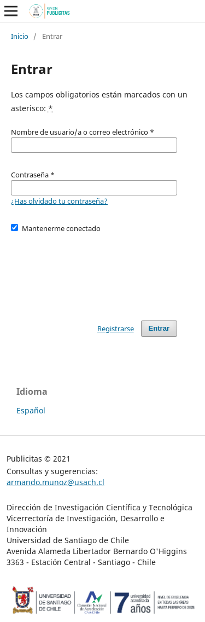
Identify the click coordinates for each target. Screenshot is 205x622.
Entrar (159, 328)
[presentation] (94, 271)
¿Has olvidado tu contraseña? (59, 201)
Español (30, 410)
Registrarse (115, 328)
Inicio (19, 36)
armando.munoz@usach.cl (55, 482)
